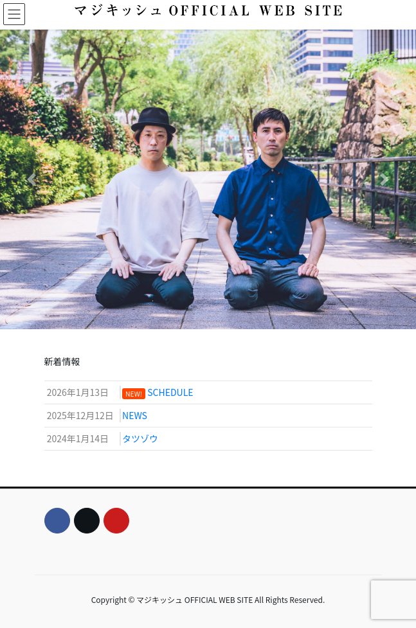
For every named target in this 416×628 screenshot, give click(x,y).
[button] (31, 179)
